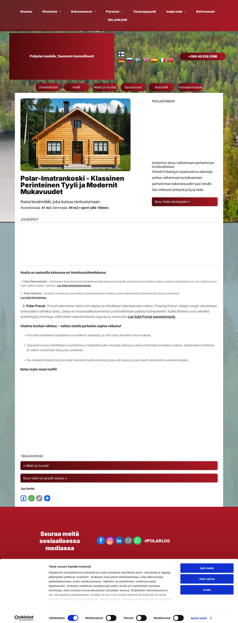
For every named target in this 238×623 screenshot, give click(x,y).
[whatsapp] (137, 545)
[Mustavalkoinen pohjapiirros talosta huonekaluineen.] (185, 137)
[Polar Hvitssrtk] (119, 418)
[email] (128, 545)
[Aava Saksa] (54, 418)
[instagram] (110, 545)
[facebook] (101, 545)
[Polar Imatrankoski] (45, 248)
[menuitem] (28, 11)
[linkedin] (119, 545)
